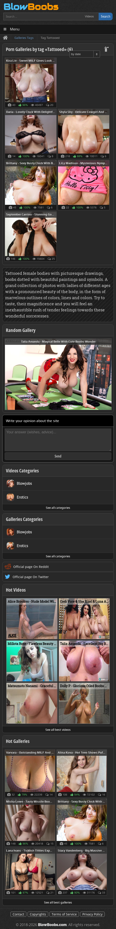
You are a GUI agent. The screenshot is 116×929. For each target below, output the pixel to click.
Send (58, 456)
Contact (18, 914)
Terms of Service (64, 914)
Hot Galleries (18, 741)
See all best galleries (58, 902)
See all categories (58, 507)
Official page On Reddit (31, 567)
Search (105, 16)
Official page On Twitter (31, 577)
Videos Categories (22, 470)
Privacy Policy (92, 914)
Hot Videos (16, 590)
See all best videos (58, 729)
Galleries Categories (24, 519)
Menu (15, 29)
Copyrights (38, 914)
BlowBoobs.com (52, 925)
